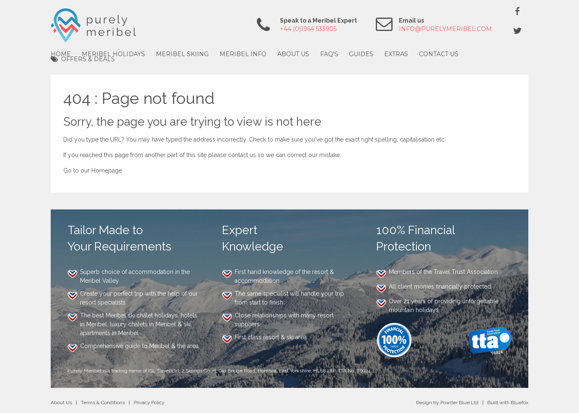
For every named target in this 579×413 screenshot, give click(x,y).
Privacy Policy (149, 402)
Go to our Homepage (92, 170)
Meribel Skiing (182, 54)
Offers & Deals (88, 59)
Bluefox (519, 402)
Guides (361, 54)
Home (61, 54)
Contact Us (438, 54)
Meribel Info (243, 54)
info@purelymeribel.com (445, 29)
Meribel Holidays (113, 54)
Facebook (517, 11)
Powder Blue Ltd (459, 402)
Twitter (517, 30)
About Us (293, 54)
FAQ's (329, 54)
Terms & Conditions (103, 402)
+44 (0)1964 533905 (308, 29)
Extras (396, 54)
